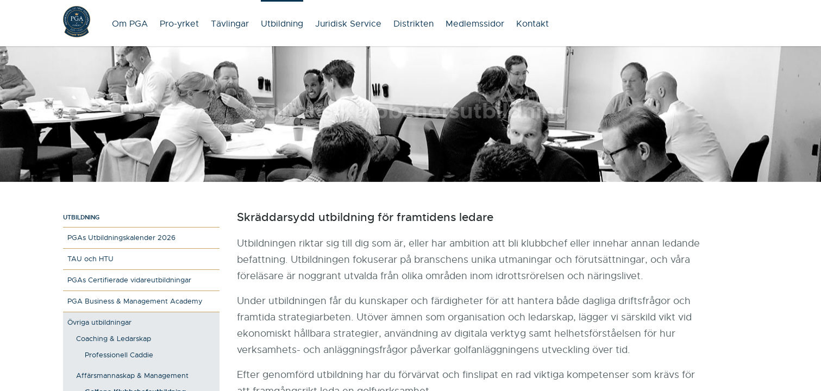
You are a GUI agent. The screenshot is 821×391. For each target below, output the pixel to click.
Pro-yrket (179, 23)
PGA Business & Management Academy (135, 301)
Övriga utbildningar (99, 322)
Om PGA (130, 23)
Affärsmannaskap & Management (132, 375)
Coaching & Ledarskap (113, 338)
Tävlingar (230, 23)
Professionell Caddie (119, 355)
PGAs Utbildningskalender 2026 (121, 237)
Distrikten (413, 23)
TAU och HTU (90, 258)
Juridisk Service (348, 23)
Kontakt (532, 23)
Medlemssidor (475, 23)
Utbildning (282, 23)
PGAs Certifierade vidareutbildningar (129, 280)
